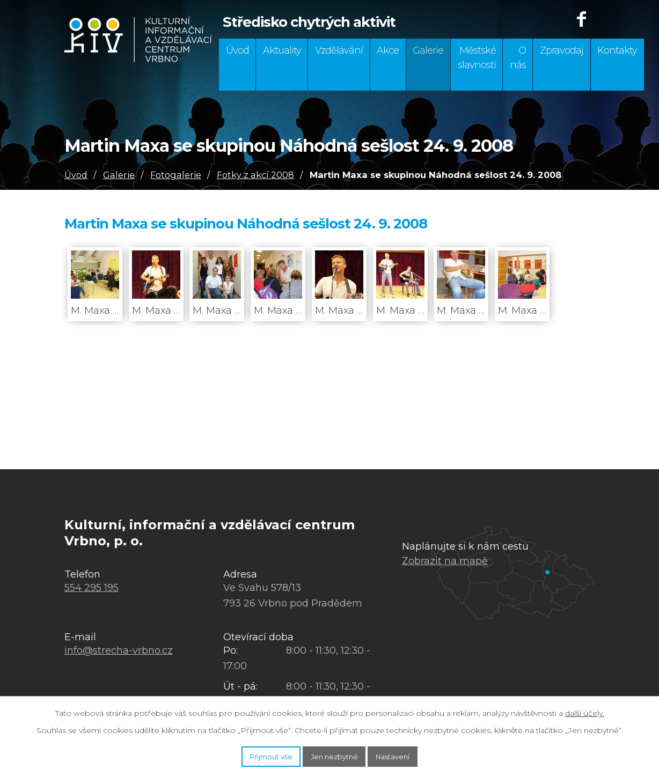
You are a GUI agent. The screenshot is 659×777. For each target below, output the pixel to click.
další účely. (584, 709)
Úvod (237, 50)
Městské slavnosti (477, 58)
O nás (518, 58)
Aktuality (282, 50)
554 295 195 (91, 588)
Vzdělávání (339, 50)
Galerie (428, 50)
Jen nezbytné (335, 754)
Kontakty (617, 50)
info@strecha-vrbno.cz (118, 650)
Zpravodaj (561, 50)
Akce (388, 50)
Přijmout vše (252, 754)
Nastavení (412, 754)
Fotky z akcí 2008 (255, 174)
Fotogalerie (175, 174)
